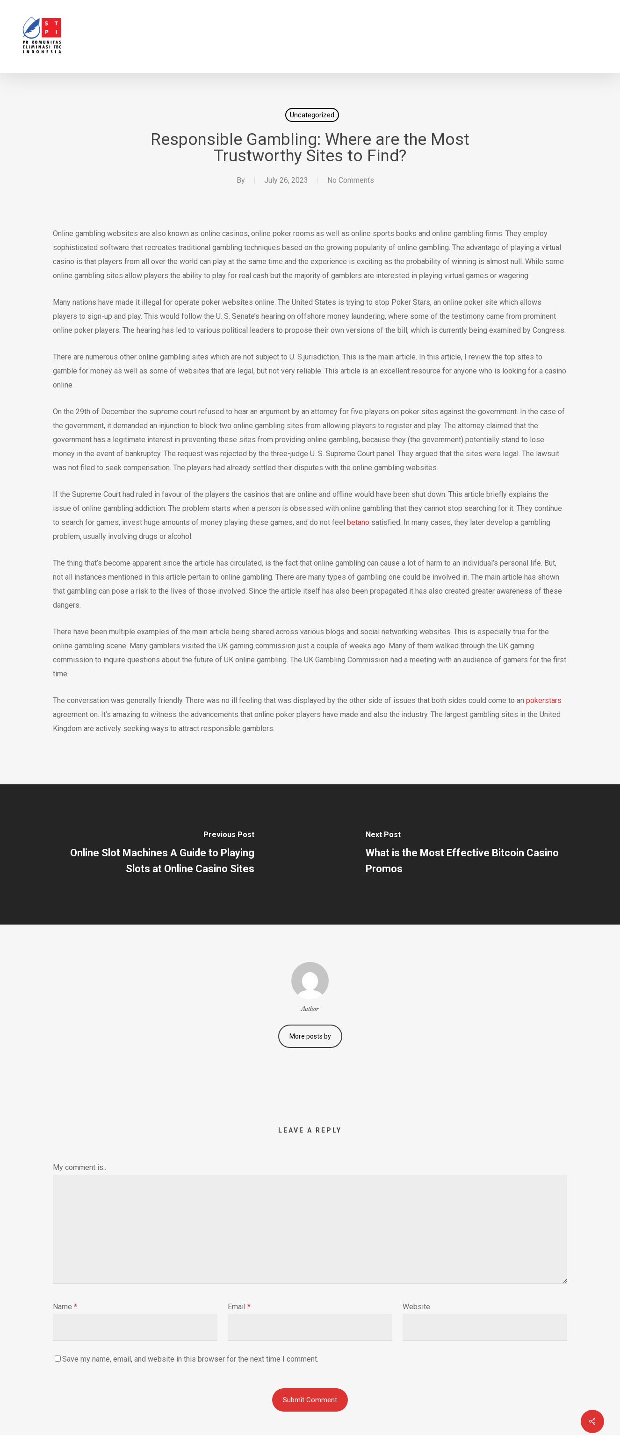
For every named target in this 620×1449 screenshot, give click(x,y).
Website (416, 1306)
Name (65, 1306)
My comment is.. (79, 1167)
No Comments (350, 180)
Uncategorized (312, 115)
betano (358, 522)
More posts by (310, 1036)
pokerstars (544, 700)
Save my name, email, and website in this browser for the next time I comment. (190, 1359)
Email (239, 1306)
